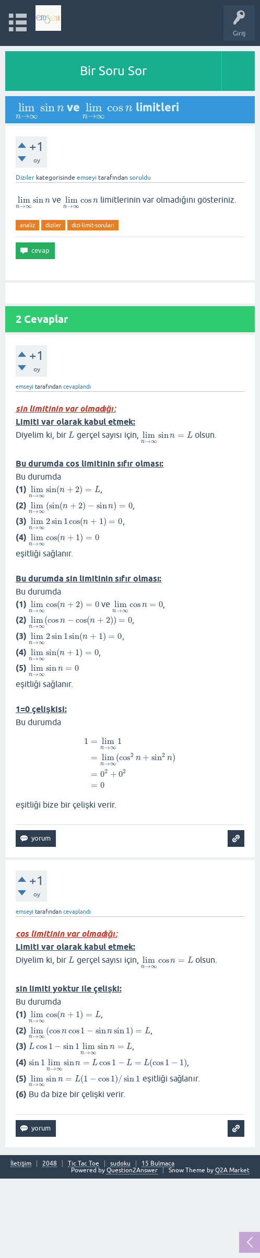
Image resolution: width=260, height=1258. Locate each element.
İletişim (20, 1163)
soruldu (140, 177)
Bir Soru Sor (113, 71)
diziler (53, 225)
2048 (49, 1163)
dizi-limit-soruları (93, 225)
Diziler (25, 177)
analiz (27, 225)
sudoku (120, 1163)
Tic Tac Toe (83, 1163)
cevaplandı (77, 386)
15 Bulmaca (157, 1163)
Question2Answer (132, 1170)
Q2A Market (232, 1170)
